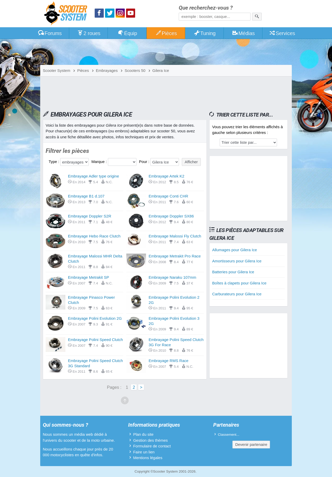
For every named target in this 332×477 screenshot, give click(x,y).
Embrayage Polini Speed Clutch (95, 339)
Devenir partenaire (251, 444)
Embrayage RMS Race (168, 360)
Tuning (205, 33)
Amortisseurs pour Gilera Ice (236, 261)
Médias (243, 33)
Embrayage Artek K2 (166, 176)
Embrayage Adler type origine (93, 176)
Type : (54, 161)
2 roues (88, 33)
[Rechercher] (257, 17)
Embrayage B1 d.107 (86, 196)
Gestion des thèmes (150, 440)
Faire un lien (144, 452)
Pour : (144, 161)
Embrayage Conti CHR (168, 196)
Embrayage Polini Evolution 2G (95, 318)
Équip (127, 33)
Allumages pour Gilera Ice (234, 250)
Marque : (99, 161)
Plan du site (143, 434)
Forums (50, 33)
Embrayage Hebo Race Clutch (94, 236)
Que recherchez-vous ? (206, 8)
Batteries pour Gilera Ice (233, 272)
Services (282, 33)
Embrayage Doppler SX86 (171, 216)
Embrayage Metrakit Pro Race (175, 256)
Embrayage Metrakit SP (88, 277)
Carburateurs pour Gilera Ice (236, 294)
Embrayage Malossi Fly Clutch (175, 236)
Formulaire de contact (152, 446)
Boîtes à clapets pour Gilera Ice (239, 283)
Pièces (166, 33)
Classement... (228, 435)
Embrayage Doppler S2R (89, 216)
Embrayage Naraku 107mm (172, 277)
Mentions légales (147, 457)
